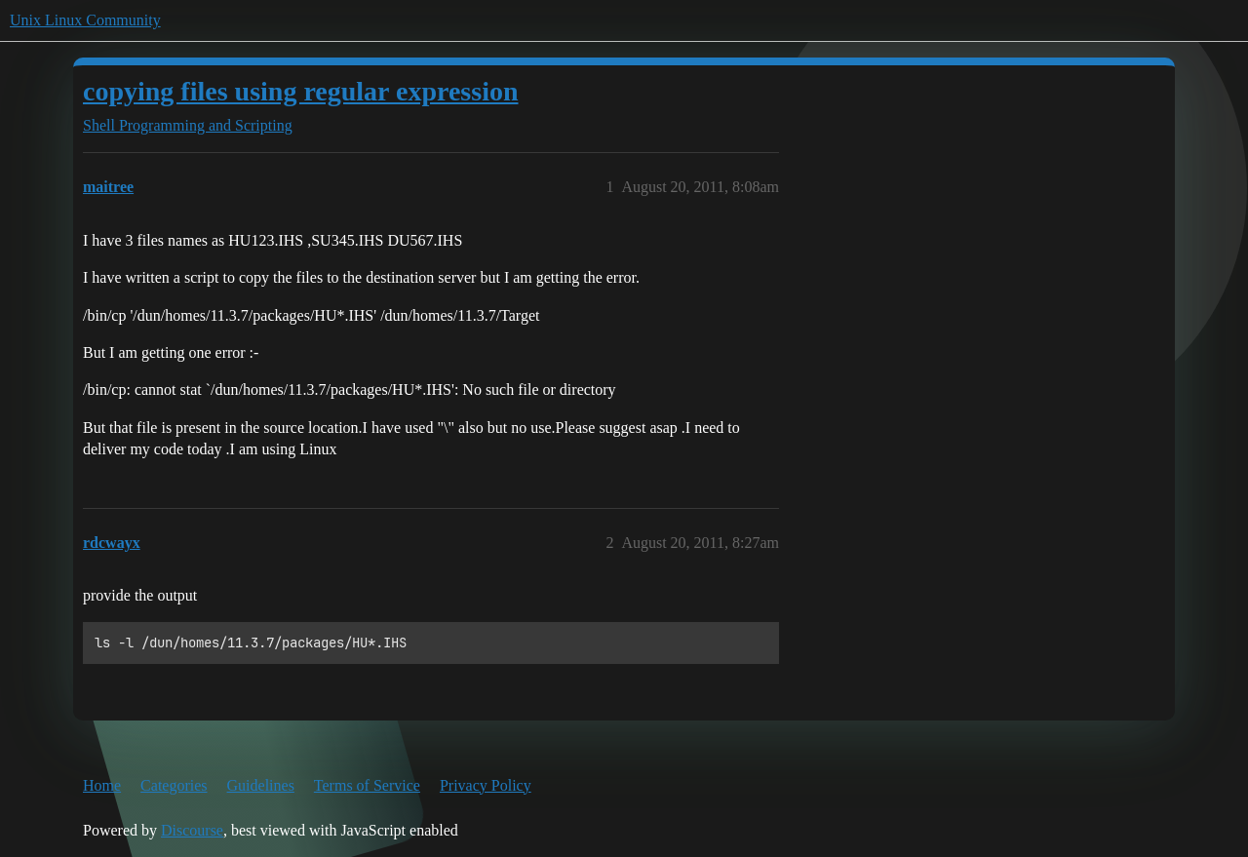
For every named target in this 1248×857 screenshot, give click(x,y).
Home (102, 785)
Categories (173, 785)
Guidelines (260, 785)
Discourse (192, 830)
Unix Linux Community (85, 20)
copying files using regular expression (301, 91)
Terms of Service (367, 785)
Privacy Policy (485, 785)
